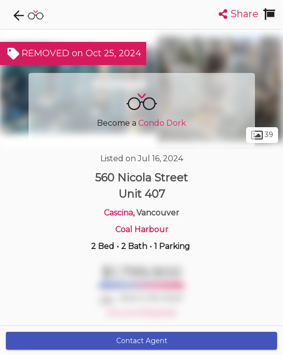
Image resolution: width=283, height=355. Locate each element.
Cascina (118, 212)
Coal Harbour (141, 229)
